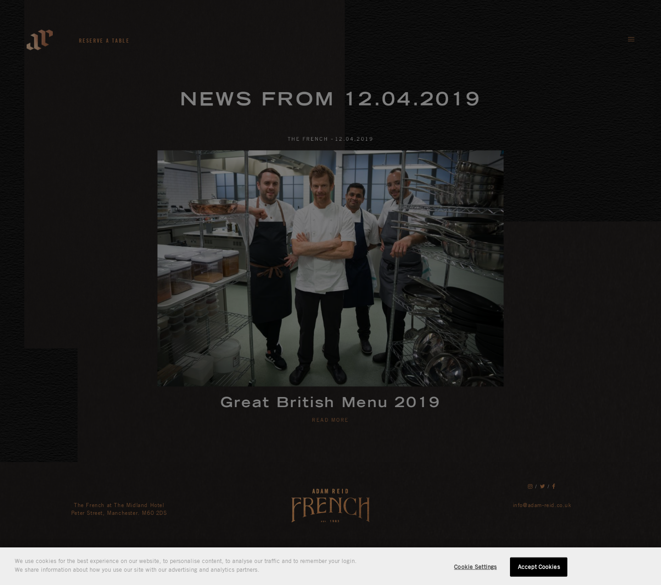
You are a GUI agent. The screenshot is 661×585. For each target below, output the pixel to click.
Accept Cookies (539, 566)
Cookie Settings (475, 566)
